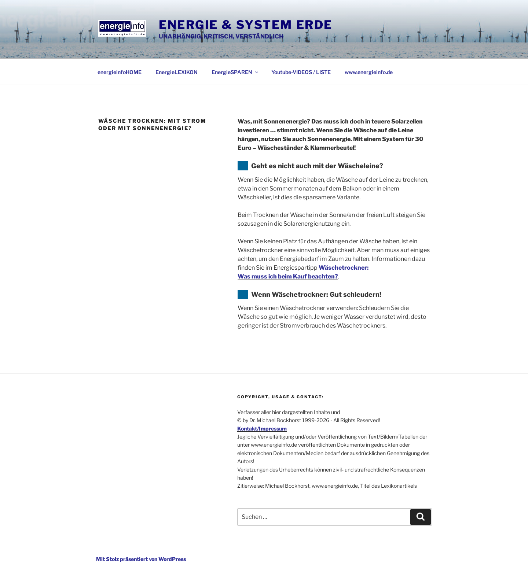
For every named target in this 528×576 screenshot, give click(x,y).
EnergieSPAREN (235, 72)
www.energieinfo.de (369, 72)
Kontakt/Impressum (262, 428)
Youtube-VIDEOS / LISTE (301, 72)
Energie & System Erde (246, 25)
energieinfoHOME (120, 72)
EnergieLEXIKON (176, 72)
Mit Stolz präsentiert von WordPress (141, 559)
